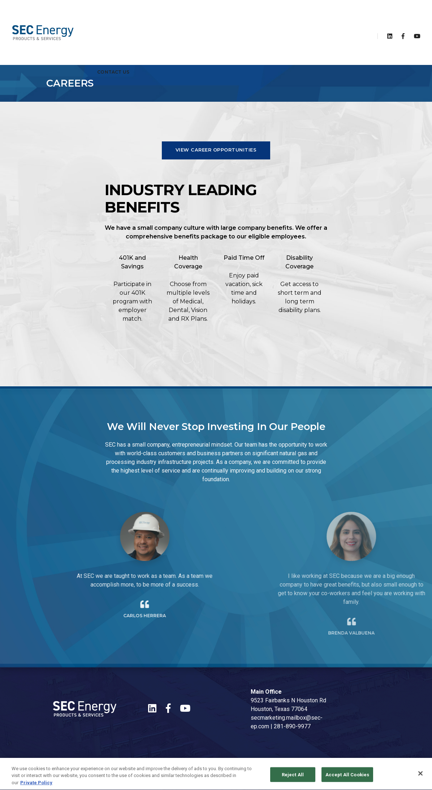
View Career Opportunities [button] (216, 150)
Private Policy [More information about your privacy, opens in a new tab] (36, 786)
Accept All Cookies (347, 778)
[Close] (420, 777)
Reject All (293, 778)
